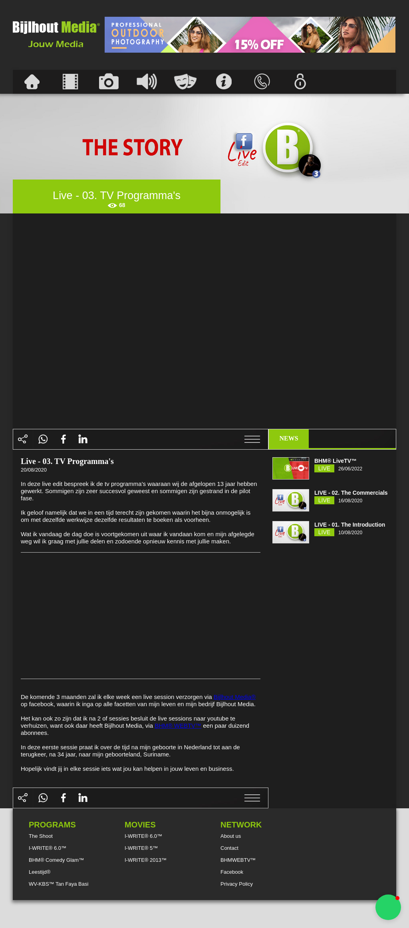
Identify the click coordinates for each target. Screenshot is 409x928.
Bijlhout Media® (235, 696)
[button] (388, 907)
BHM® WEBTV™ (178, 725)
